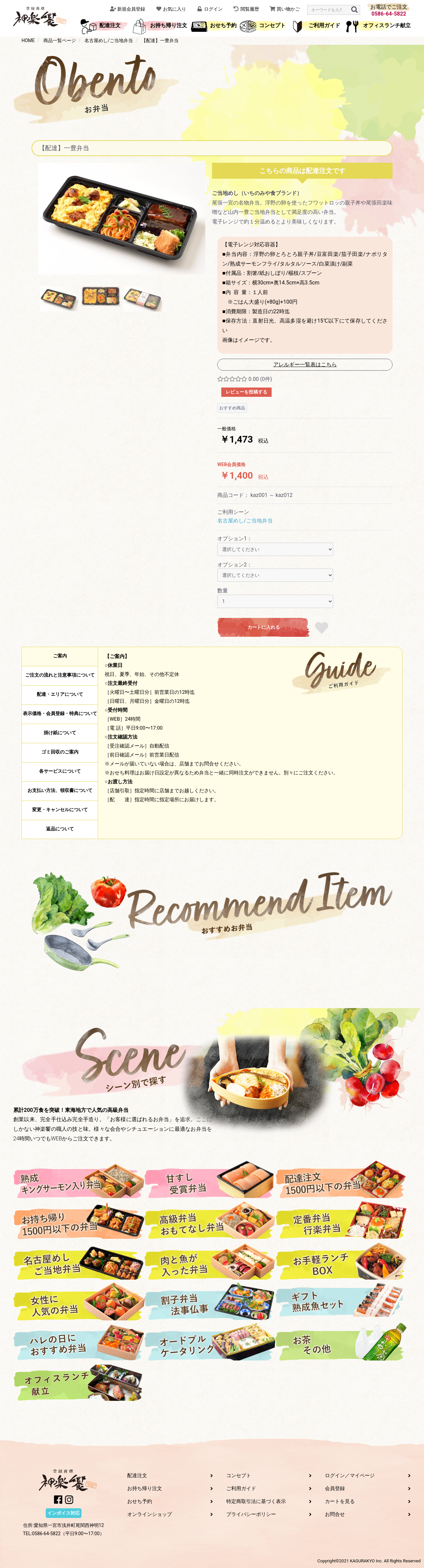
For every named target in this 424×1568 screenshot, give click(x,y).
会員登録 (335, 1488)
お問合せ (335, 1514)
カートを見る (340, 1501)
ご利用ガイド (324, 25)
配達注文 (110, 25)
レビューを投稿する (246, 391)
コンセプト (272, 25)
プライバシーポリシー (251, 1514)
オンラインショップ (149, 1514)
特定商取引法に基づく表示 (256, 1501)
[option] (121, 218)
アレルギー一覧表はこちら (305, 364)
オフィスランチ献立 (387, 25)
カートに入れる (263, 627)
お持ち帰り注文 (168, 25)
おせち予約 (223, 25)
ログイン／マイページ (350, 1475)
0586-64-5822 (389, 14)
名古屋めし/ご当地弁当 (245, 520)
